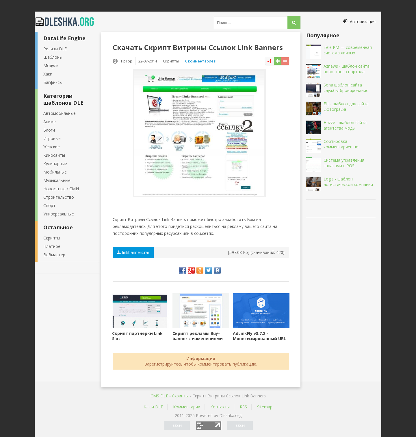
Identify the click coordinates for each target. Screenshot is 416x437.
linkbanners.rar (133, 252)
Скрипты (51, 238)
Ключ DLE (153, 407)
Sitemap (264, 407)
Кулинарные (55, 163)
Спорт (49, 205)
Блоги (49, 130)
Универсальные (58, 214)
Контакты (220, 407)
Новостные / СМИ (61, 188)
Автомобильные (59, 113)
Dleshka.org (68, 22)
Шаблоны (52, 57)
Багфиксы (52, 82)
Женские (51, 147)
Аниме (49, 121)
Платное (51, 246)
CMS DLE (159, 396)
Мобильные (55, 172)
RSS (243, 407)
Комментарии (186, 407)
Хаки (47, 74)
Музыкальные (56, 180)
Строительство (58, 197)
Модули (51, 65)
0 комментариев (200, 61)
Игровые (52, 138)
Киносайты (54, 155)
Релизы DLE (55, 48)
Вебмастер (54, 254)
